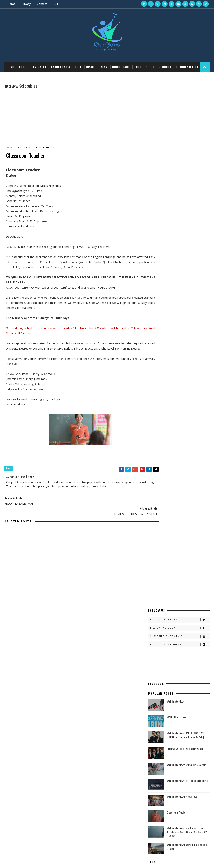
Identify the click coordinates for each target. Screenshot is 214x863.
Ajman (156, 352)
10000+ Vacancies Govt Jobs (166, 507)
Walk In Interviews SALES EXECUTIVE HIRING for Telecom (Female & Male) (185, 211)
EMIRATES (39, 66)
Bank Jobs (154, 690)
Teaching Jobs (157, 696)
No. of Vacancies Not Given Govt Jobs (172, 541)
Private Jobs (155, 703)
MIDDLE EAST (121, 66)
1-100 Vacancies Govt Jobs (165, 535)
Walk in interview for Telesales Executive (187, 257)
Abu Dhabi (158, 345)
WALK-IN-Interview (176, 193)
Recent (163, 721)
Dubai (155, 378)
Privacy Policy (156, 581)
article (156, 365)
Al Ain (155, 358)
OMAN (90, 66)
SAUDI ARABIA (60, 66)
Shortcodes (162, 66)
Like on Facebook (179, 104)
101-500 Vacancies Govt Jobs (166, 530)
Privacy (26, 4)
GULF (78, 66)
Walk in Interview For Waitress (182, 273)
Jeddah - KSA (159, 391)
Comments (194, 721)
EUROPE (139, 66)
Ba (153, 372)
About (23, 66)
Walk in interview (175, 177)
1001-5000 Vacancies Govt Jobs (168, 518)
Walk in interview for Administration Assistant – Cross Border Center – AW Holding (187, 308)
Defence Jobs (156, 693)
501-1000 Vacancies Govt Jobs (167, 524)
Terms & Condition (160, 576)
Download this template (52, 76)
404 (55, 4)
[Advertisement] (74, 116)
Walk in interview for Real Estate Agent (186, 241)
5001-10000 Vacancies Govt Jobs (169, 513)
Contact (42, 4)
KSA (154, 398)
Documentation (18, 76)
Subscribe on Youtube (179, 112)
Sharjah (157, 411)
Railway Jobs (156, 699)
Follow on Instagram (179, 120)
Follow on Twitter (179, 95)
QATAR (103, 66)
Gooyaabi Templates (62, 856)
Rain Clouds (159, 405)
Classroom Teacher (176, 288)
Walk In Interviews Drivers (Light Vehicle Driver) (187, 322)
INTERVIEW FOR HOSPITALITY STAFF (185, 225)
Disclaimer (154, 570)
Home (11, 4)
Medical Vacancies (159, 686)
